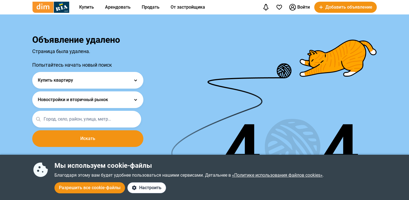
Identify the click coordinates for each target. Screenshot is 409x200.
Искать (87, 138)
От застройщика (188, 7)
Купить (86, 7)
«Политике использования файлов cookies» (277, 175)
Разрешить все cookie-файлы (90, 187)
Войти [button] (299, 7)
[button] (345, 7)
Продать (150, 7)
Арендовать (118, 7)
